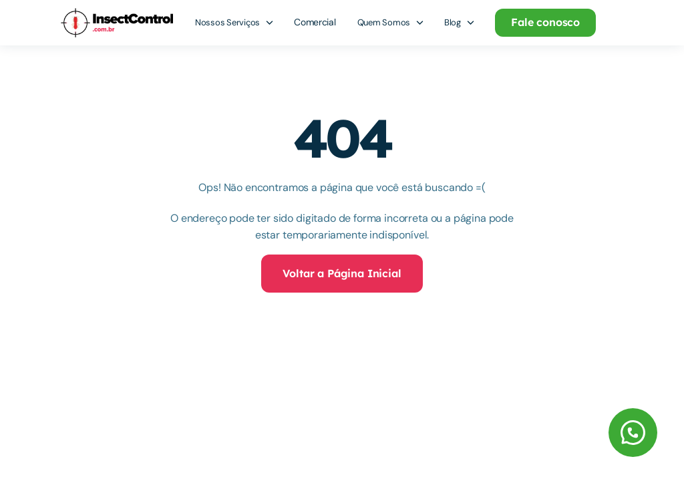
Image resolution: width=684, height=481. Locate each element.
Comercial (314, 22)
